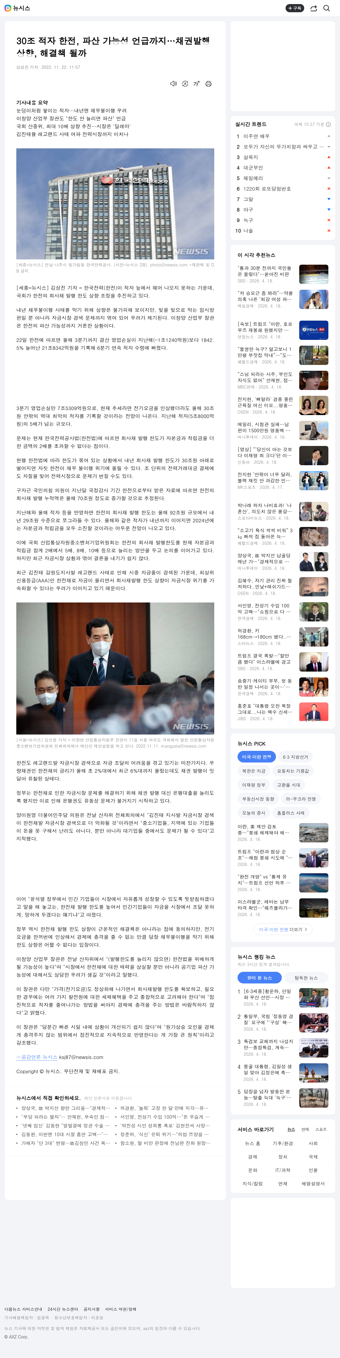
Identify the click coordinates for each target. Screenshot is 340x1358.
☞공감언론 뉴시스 (37, 1056)
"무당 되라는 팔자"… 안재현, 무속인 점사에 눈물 (66, 1116)
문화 (252, 1170)
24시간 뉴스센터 (63, 1309)
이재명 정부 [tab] (253, 785)
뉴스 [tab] (291, 1129)
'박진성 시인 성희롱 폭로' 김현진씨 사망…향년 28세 (165, 1125)
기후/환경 (283, 1143)
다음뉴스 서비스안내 (23, 1309)
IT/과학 (283, 1170)
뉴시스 (21, 8)
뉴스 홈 (252, 1143)
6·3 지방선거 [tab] (295, 757)
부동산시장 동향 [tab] (258, 799)
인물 (313, 1170)
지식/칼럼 (252, 1183)
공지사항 (92, 1309)
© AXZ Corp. (16, 1336)
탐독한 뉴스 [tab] (306, 978)
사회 (313, 1143)
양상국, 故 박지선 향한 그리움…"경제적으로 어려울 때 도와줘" (66, 1108)
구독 (294, 8)
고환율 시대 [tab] (288, 785)
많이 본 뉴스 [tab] (259, 978)
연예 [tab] (305, 1129)
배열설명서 (313, 1183)
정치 (283, 1156)
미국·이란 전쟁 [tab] (256, 757)
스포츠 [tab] (321, 1129)
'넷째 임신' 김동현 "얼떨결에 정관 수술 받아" (66, 1125)
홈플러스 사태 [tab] (291, 813)
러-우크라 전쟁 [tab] (301, 799)
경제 (252, 1156)
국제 (313, 1156)
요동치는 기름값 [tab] (293, 771)
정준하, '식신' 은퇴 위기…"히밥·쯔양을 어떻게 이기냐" (165, 1134)
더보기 (283, 929)
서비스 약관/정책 (121, 1309)
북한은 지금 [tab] (253, 771)
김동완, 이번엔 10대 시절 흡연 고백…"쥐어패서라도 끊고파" (66, 1134)
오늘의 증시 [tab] (253, 813)
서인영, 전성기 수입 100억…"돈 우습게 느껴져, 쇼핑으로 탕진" (165, 1116)
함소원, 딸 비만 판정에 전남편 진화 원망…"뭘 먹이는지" (165, 1143)
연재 (283, 1183)
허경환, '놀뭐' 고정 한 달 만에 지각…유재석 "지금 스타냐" (165, 1108)
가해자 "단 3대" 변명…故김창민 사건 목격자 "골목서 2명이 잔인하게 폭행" (66, 1143)
